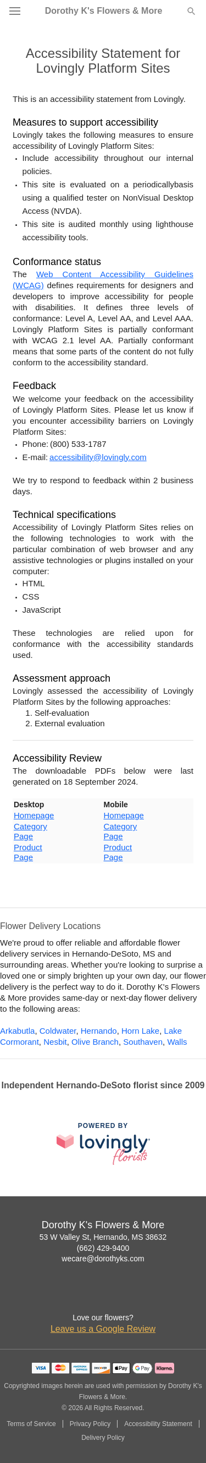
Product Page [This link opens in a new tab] (28, 852)
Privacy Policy (90, 1424)
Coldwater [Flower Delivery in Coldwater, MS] (58, 1030)
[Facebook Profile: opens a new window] (91, 1295)
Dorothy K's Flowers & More (104, 11)
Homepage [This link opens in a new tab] (34, 815)
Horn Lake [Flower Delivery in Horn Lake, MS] (140, 1030)
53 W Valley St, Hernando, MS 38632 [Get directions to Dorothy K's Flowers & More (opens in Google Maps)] (103, 1237)
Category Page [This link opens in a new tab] (30, 831)
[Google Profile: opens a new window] (115, 1295)
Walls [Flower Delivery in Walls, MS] (177, 1041)
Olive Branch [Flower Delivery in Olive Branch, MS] (95, 1041)
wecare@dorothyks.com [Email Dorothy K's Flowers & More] (103, 1258)
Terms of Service (31, 1424)
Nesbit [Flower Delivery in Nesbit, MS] (55, 1041)
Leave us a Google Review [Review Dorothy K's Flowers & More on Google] (103, 1329)
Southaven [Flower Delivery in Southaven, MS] (143, 1041)
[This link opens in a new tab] (103, 1143)
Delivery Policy (103, 1437)
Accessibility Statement (158, 1424)
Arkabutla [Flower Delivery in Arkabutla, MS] (17, 1030)
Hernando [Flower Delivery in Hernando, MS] (99, 1030)
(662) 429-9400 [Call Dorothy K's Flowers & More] (103, 1248)
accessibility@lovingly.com (98, 457)
